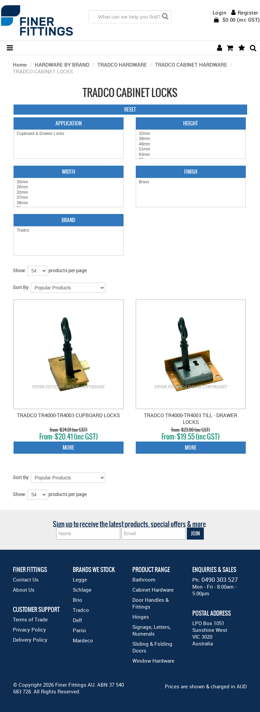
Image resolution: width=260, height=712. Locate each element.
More (68, 447)
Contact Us (26, 579)
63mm (190, 154)
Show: (19, 270)
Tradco (68, 230)
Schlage (82, 589)
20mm (68, 182)
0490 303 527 (219, 579)
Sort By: (21, 287)
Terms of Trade (30, 619)
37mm (68, 197)
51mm (190, 149)
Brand (68, 220)
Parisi (79, 630)
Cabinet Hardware (153, 589)
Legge (80, 579)
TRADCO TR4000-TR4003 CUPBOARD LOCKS (68, 415)
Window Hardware (153, 660)
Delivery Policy (30, 639)
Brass (190, 182)
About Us (24, 589)
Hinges (140, 616)
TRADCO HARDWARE (122, 64)
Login (220, 12)
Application (69, 123)
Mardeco (83, 640)
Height (190, 123)
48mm (190, 144)
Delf (77, 620)
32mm (190, 133)
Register (248, 12)
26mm (68, 187)
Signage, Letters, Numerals (151, 630)
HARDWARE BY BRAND (62, 64)
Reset (130, 109)
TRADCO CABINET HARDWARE (191, 64)
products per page (67, 270)
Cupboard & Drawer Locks (68, 133)
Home (20, 64)
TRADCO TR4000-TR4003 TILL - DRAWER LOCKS (190, 418)
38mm (190, 138)
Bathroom (143, 579)
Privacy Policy (29, 629)
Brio (77, 599)
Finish (190, 171)
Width (68, 171)
